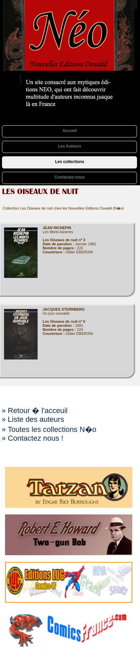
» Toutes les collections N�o (49, 429)
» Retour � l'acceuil (34, 410)
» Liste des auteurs (33, 419)
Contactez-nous (69, 177)
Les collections (69, 161)
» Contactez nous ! (32, 438)
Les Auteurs (69, 146)
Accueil (69, 130)
